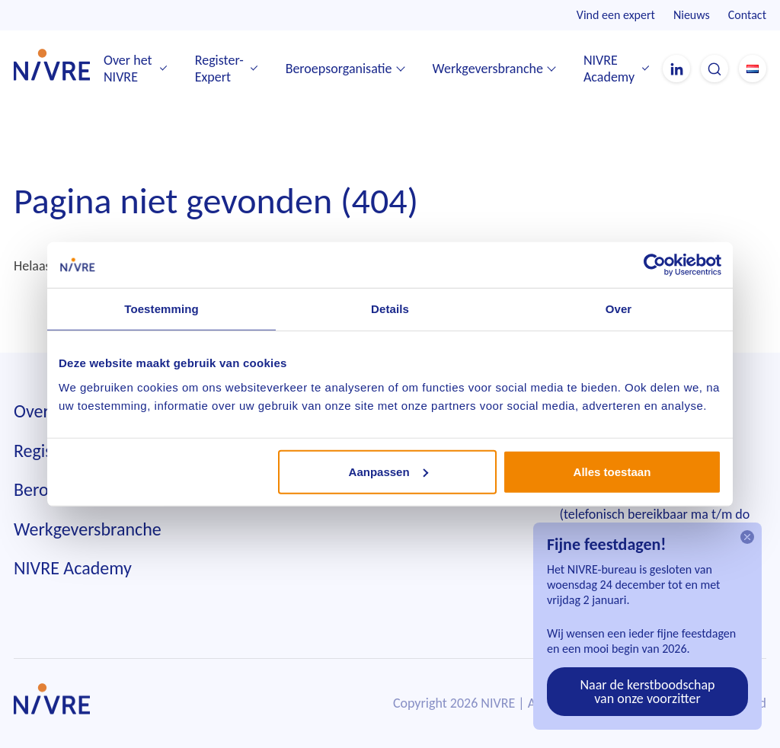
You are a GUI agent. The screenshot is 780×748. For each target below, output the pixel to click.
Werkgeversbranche (488, 68)
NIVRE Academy (609, 69)
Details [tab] (390, 308)
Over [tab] (619, 308)
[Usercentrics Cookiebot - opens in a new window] (654, 265)
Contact (747, 15)
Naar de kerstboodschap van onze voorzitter (647, 691)
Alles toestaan (612, 471)
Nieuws (691, 15)
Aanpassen (388, 471)
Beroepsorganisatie (339, 68)
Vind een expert (616, 15)
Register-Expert (219, 69)
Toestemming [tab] (161, 308)
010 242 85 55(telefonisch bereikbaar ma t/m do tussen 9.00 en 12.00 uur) (655, 514)
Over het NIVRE (128, 69)
